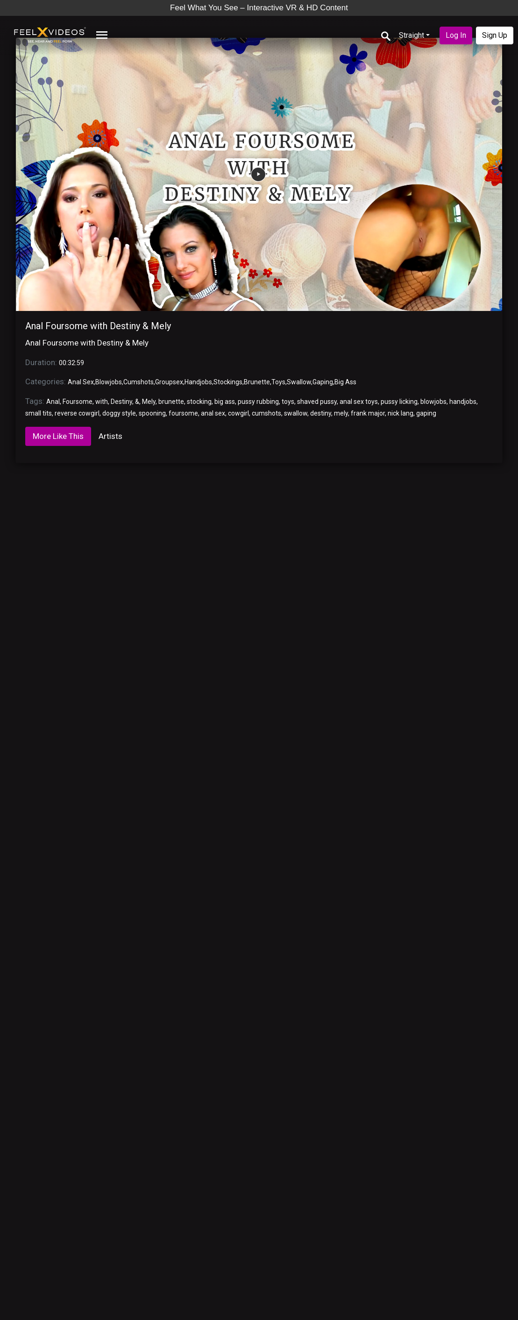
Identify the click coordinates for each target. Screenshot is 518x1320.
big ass (224, 401)
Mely (149, 401)
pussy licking (399, 401)
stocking (199, 401)
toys (288, 401)
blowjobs (433, 401)
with (101, 401)
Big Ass (345, 382)
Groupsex (169, 382)
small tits (38, 413)
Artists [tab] (110, 436)
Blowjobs (108, 382)
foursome (183, 413)
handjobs (462, 401)
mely (341, 413)
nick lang (400, 413)
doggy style (119, 413)
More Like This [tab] (58, 436)
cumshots (266, 413)
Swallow (299, 382)
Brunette (257, 382)
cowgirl (238, 413)
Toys (278, 382)
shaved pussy (317, 401)
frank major (368, 413)
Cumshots (138, 382)
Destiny (121, 401)
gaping (426, 413)
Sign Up (494, 35)
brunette (171, 401)
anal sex (213, 413)
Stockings (227, 382)
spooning (152, 413)
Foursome (77, 401)
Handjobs (198, 382)
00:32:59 (71, 363)
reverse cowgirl (77, 413)
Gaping (322, 382)
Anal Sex (81, 382)
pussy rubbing (258, 401)
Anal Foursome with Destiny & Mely (98, 326)
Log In (456, 35)
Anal (53, 401)
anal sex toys (359, 401)
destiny (320, 413)
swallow (295, 413)
